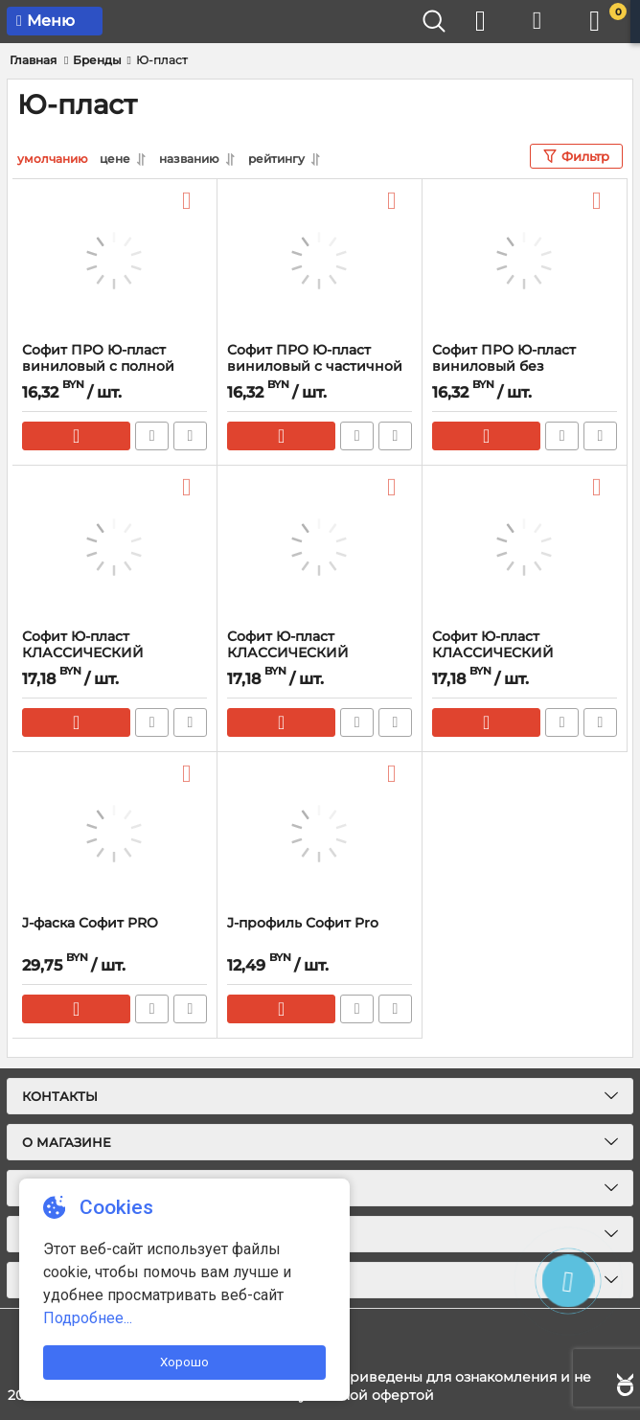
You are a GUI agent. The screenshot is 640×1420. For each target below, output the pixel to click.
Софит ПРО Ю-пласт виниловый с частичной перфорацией (314, 366)
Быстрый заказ (152, 436)
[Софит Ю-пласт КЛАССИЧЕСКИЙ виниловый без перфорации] (114, 547)
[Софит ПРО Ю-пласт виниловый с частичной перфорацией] (319, 260)
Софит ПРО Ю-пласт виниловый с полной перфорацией (98, 366)
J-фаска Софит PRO (90, 923)
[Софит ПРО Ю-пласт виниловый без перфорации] (524, 260)
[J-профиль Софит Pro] (319, 833)
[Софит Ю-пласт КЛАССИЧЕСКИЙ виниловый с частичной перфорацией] (319, 547)
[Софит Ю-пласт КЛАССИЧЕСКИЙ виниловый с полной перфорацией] (524, 547)
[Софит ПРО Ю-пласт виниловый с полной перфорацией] (114, 260)
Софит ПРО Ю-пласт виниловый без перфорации (504, 366)
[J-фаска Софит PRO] (114, 833)
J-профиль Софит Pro (302, 923)
